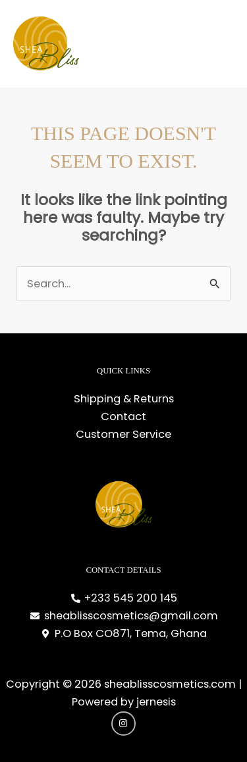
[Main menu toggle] (220, 44)
